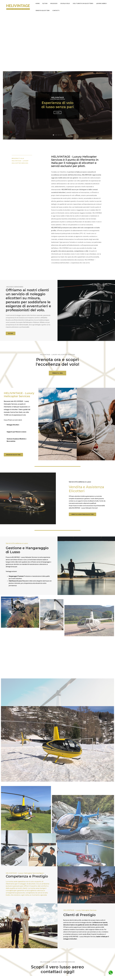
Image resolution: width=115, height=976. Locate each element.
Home (38, 3)
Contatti (55, 10)
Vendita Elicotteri (43, 10)
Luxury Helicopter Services (57, 41)
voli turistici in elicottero (83, 3)
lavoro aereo (101, 3)
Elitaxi (44, 3)
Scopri (57, 55)
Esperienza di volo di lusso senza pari (57, 48)
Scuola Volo (65, 3)
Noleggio (53, 3)
